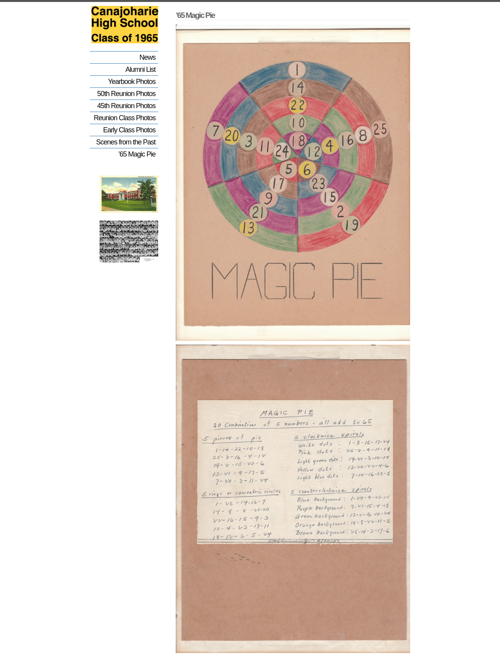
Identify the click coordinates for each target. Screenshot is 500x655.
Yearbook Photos (131, 81)
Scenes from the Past (125, 142)
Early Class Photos (129, 130)
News (147, 57)
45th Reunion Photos (126, 106)
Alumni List (140, 69)
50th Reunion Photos (126, 94)
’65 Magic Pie (136, 154)
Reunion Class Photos (124, 118)
